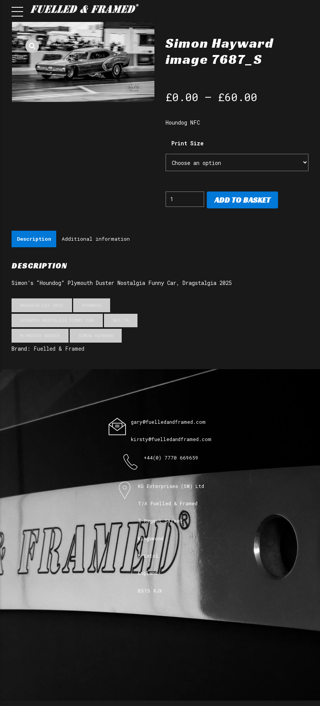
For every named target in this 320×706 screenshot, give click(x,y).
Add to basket (242, 200)
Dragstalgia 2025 (41, 306)
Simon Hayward (96, 336)
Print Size (187, 143)
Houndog (92, 306)
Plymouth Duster (40, 336)
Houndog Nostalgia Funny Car (57, 321)
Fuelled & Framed (59, 349)
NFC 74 (121, 321)
